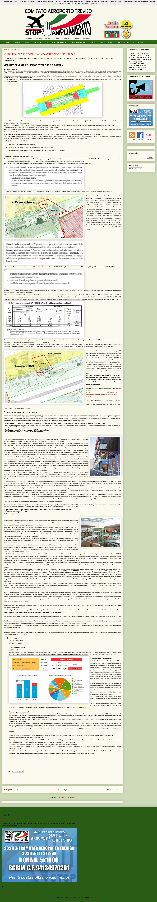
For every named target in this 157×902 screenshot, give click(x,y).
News (8, 42)
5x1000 (5, 819)
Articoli (17, 42)
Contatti (93, 42)
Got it (102, 3)
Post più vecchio (114, 789)
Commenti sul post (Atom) (66, 797)
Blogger (96, 897)
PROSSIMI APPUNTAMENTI (56, 42)
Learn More (94, 3)
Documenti (37, 42)
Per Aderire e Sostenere (78, 42)
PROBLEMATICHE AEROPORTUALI (130, 42)
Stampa (27, 42)
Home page (62, 789)
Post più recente (11, 789)
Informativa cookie (106, 42)
